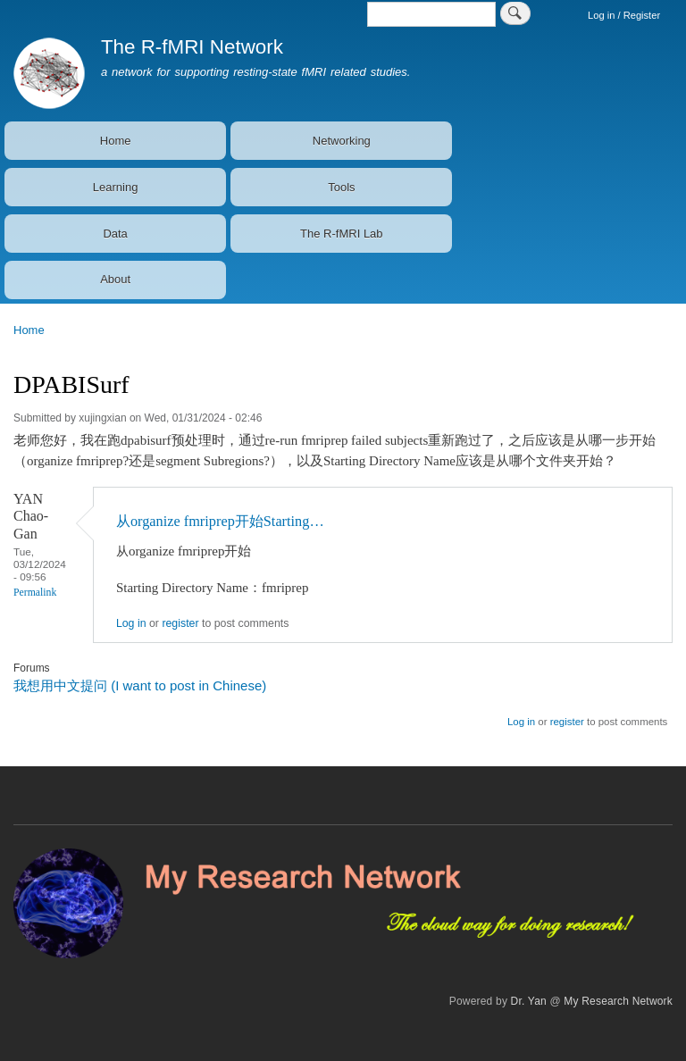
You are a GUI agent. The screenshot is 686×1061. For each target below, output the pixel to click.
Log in (131, 623)
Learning (115, 187)
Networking (342, 140)
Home (115, 140)
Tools (341, 187)
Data (115, 233)
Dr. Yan (529, 1001)
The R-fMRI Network (192, 47)
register (180, 623)
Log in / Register (624, 15)
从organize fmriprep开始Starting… (220, 521)
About (115, 279)
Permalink (34, 592)
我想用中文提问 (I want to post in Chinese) (139, 685)
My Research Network (618, 1001)
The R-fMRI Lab (341, 233)
